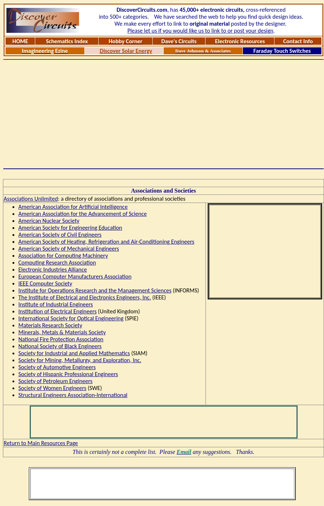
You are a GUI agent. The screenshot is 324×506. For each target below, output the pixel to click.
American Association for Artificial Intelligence (73, 206)
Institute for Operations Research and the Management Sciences (94, 290)
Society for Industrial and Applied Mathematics (74, 353)
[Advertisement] (163, 114)
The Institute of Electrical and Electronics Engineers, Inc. (84, 297)
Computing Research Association (57, 262)
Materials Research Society (50, 325)
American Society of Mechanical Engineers (68, 248)
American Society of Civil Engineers (60, 234)
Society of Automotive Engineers (57, 367)
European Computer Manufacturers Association (74, 276)
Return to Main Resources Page (41, 443)
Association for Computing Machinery (63, 255)
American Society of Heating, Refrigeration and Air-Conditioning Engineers (106, 241)
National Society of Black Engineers (60, 346)
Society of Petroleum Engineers (55, 381)
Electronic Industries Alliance (52, 269)
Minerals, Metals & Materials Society (62, 332)
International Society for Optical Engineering (71, 318)
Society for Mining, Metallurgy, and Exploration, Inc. (79, 360)
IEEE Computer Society (45, 283)
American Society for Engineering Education (70, 227)
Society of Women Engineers (52, 388)
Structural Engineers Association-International (72, 395)
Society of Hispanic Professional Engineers (68, 374)
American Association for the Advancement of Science (82, 213)
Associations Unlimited (31, 198)
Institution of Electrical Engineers (57, 311)
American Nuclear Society (48, 220)
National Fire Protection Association (60, 339)
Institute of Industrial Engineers (55, 304)
